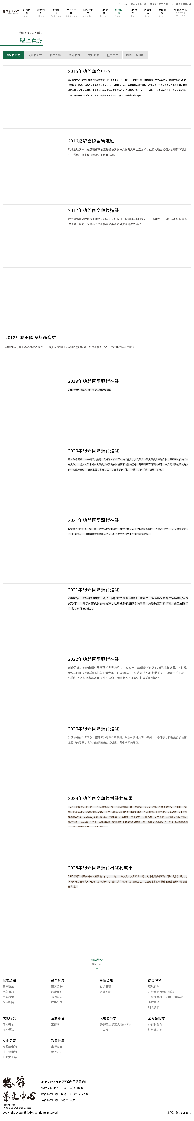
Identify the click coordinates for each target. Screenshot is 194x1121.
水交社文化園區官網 (181, 4)
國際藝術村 (88, 12)
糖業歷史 (112, 55)
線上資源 (57, 1052)
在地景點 (8, 1029)
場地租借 (153, 986)
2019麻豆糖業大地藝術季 (115, 1024)
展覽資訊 (56, 12)
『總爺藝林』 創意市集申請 (165, 997)
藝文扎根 (55, 55)
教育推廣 (119, 12)
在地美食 (8, 1024)
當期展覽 (105, 986)
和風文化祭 (10, 1057)
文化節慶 (104, 12)
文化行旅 (133, 12)
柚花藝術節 (10, 1052)
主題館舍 (8, 997)
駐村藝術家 (155, 1029)
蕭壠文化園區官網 (159, 4)
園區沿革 (8, 986)
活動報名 (148, 12)
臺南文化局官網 (138, 4)
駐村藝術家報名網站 (161, 992)
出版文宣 (57, 1046)
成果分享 (57, 1002)
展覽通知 (57, 992)
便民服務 (162, 12)
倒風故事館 (180, 12)
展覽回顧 (105, 992)
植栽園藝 (8, 1002)
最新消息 (41, 12)
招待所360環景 (135, 55)
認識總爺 (27, 12)
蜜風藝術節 (10, 1046)
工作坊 (55, 1024)
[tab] (97, 964)
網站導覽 (97, 964)
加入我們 (153, 1007)
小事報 (104, 1029)
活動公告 (57, 997)
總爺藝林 (74, 55)
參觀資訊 (8, 992)
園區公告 (57, 986)
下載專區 (153, 1002)
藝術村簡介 (155, 1024)
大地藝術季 (71, 12)
